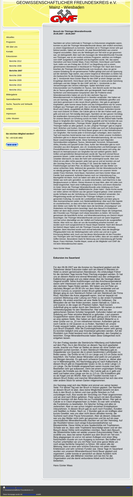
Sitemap (19, 488)
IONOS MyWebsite (29, 494)
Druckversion (9, 488)
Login (128, 487)
